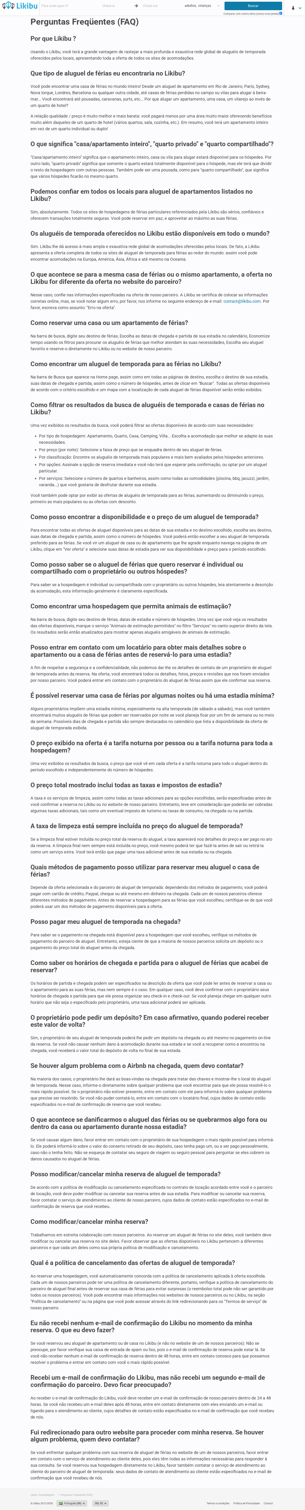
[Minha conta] (297, 8)
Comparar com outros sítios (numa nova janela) (252, 13)
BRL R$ (99, 1503)
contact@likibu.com (242, 301)
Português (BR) (70, 1503)
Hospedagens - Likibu (20, 5)
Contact (268, 1503)
